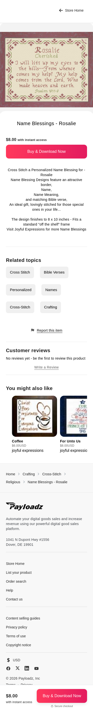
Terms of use (16, 636)
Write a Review (46, 367)
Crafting (50, 307)
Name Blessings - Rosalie (47, 482)
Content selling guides (23, 618)
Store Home (71, 10)
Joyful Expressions (30, 229)
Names (51, 290)
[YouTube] (36, 668)
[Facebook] (8, 668)
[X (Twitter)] (18, 668)
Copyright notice (18, 645)
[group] (34, 425)
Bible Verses (54, 272)
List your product (19, 572)
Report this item (46, 330)
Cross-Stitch (20, 307)
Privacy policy (16, 627)
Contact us (14, 599)
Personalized (20, 290)
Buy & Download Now (46, 151)
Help (9, 590)
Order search (16, 581)
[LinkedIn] (27, 668)
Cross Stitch (20, 272)
